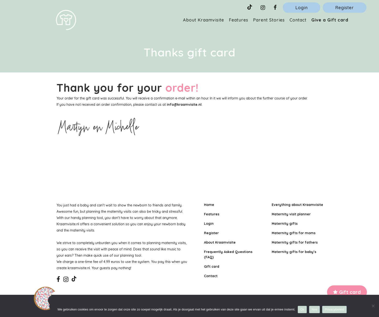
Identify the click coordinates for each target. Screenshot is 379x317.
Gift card (347, 292)
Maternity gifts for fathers (295, 242)
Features (211, 214)
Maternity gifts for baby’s (294, 252)
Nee (315, 309)
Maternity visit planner (291, 214)
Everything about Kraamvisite (297, 205)
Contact (211, 276)
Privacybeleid (334, 309)
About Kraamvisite (220, 242)
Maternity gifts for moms (293, 233)
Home (209, 205)
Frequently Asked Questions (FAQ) (228, 254)
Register (344, 7)
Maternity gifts (285, 223)
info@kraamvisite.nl (184, 104)
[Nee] (373, 305)
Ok (302, 309)
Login (301, 7)
